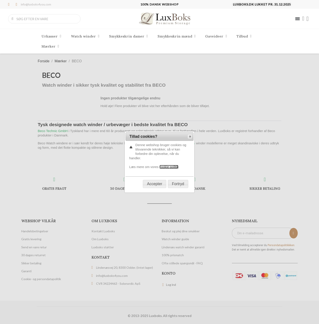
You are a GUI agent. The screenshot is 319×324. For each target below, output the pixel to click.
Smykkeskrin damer (128, 36)
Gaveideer (216, 36)
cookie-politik (169, 84)
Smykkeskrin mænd (177, 36)
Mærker (50, 46)
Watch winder (85, 36)
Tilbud (244, 36)
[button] (190, 53)
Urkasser (51, 36)
